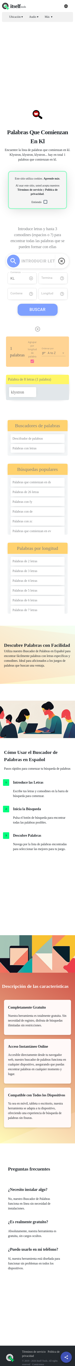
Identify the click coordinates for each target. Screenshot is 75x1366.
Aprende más (51, 178)
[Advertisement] (37, 62)
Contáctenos (38, 1364)
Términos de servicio (29, 189)
